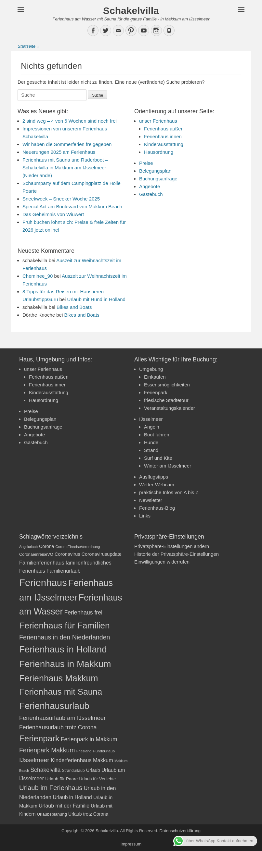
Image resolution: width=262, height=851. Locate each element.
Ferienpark (155, 392)
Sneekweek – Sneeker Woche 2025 (61, 198)
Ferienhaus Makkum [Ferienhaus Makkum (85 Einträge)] (58, 678)
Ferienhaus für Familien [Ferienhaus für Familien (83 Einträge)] (64, 625)
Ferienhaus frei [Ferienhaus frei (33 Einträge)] (83, 612)
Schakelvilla (131, 10)
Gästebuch (151, 194)
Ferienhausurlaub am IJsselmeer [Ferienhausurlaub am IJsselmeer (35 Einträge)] (62, 717)
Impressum (131, 844)
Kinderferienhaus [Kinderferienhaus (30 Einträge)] (71, 760)
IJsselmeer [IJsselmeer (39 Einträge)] (34, 760)
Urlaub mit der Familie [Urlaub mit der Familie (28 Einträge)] (64, 805)
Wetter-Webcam (156, 484)
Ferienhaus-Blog (157, 508)
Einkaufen (155, 377)
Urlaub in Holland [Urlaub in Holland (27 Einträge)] (72, 797)
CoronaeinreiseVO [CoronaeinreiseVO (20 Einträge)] (36, 554)
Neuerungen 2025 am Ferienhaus (58, 152)
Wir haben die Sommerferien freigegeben (66, 144)
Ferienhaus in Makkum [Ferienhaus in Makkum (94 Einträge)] (65, 664)
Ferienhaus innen (163, 136)
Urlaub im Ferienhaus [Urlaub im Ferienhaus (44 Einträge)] (50, 787)
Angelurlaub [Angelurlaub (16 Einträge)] (28, 547)
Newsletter (150, 500)
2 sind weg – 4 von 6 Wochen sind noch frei (69, 121)
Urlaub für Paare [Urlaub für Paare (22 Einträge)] (61, 778)
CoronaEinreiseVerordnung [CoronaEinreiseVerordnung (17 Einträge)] (78, 547)
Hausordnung (158, 152)
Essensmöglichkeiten (167, 384)
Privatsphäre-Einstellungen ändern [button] (171, 546)
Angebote (149, 186)
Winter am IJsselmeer (167, 465)
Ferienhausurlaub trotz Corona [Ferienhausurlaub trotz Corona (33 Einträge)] (58, 727)
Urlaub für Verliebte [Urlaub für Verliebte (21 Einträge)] (97, 778)
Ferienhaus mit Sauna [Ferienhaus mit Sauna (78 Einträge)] (60, 692)
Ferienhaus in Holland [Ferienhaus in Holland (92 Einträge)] (63, 649)
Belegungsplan (155, 171)
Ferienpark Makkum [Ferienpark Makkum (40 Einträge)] (47, 750)
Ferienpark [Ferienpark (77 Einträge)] (39, 738)
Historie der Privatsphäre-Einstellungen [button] (176, 554)
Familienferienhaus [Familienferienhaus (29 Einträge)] (41, 562)
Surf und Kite (158, 458)
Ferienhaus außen (164, 128)
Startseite (28, 46)
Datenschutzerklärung (180, 830)
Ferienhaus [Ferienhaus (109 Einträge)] (43, 582)
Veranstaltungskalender (169, 408)
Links (145, 515)
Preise (146, 163)
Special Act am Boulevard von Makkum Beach (72, 206)
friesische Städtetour (166, 400)
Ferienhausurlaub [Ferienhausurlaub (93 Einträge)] (54, 706)
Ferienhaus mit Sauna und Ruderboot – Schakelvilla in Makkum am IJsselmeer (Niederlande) (65, 167)
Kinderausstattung (163, 144)
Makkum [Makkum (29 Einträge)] (103, 760)
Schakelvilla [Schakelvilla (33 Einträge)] (45, 770)
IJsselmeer (151, 419)
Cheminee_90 (37, 276)
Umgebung (151, 369)
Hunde (151, 442)
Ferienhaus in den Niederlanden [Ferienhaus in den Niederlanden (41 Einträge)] (64, 637)
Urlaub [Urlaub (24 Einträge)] (93, 770)
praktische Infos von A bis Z (169, 492)
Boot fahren (156, 434)
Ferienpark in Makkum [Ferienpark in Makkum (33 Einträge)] (89, 739)
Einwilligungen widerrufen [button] (162, 562)
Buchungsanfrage (158, 178)
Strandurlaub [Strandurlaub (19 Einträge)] (73, 770)
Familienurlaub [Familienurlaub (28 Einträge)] (63, 571)
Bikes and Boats (74, 307)
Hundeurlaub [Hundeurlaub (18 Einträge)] (104, 751)
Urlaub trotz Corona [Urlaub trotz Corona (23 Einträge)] (88, 814)
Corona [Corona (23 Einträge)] (46, 546)
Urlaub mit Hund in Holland (96, 299)
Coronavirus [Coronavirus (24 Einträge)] (67, 554)
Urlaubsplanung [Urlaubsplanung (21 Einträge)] (52, 814)
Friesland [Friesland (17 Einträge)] (84, 751)
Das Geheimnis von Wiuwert (53, 214)
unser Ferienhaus (158, 121)
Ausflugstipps (153, 477)
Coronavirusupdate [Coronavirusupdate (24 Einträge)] (102, 554)
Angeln (151, 427)
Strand (151, 450)
